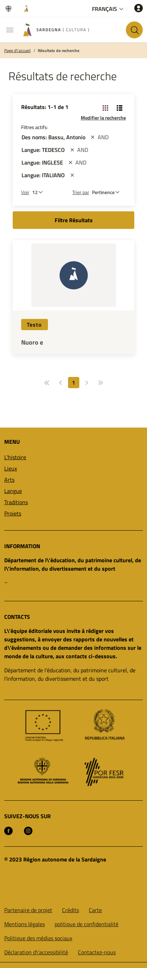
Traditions (16, 502)
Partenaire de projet (28, 910)
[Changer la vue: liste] (119, 108)
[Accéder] (138, 8)
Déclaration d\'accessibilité (36, 952)
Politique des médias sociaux (38, 938)
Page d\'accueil (17, 50)
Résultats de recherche (58, 50)
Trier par (80, 192)
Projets (12, 513)
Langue (13, 491)
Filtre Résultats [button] (74, 220)
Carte (95, 910)
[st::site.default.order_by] (107, 192)
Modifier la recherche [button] (103, 117)
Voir (25, 192)
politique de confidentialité (86, 924)
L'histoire (15, 457)
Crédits (70, 910)
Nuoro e (32, 342)
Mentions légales (24, 924)
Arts (9, 479)
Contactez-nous (97, 952)
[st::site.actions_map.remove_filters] (92, 137)
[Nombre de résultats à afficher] (39, 192)
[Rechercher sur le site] (134, 29)
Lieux (10, 468)
